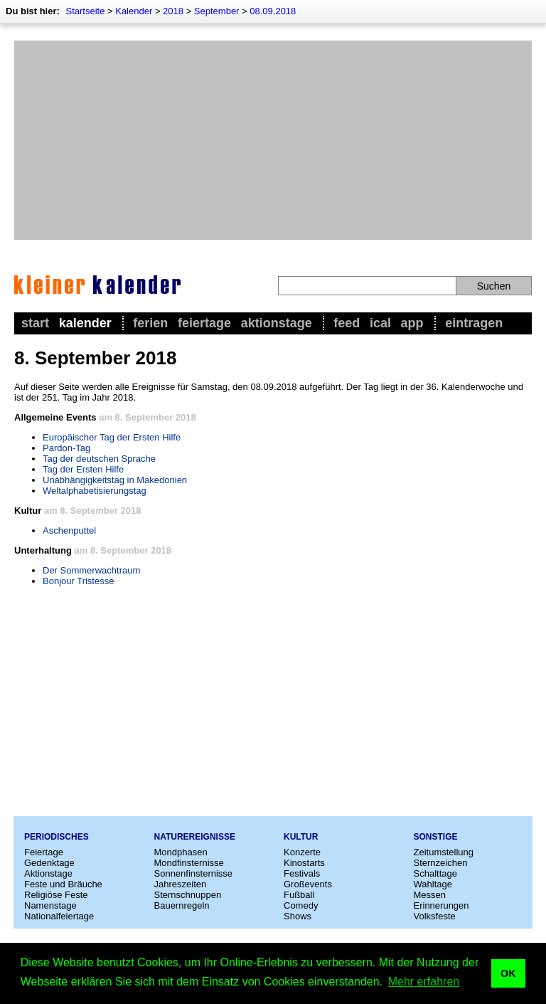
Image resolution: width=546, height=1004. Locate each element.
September (217, 11)
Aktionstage (276, 323)
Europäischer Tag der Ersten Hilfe (112, 437)
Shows (297, 916)
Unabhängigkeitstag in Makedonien (115, 480)
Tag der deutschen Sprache (99, 458)
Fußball (299, 894)
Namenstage (50, 905)
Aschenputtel (69, 530)
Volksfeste (435, 916)
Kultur (301, 837)
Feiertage (204, 323)
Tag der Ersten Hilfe (83, 469)
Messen (430, 894)
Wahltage (433, 884)
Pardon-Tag (66, 448)
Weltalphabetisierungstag (94, 490)
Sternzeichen (441, 862)
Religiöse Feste (56, 894)
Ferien (150, 323)
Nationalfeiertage (59, 916)
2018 (173, 11)
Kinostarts (304, 862)
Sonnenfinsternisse (193, 873)
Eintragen (474, 323)
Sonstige (436, 837)
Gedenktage (49, 862)
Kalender (133, 11)
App (412, 323)
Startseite (85, 11)
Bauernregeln (182, 905)
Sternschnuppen (188, 894)
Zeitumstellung (444, 852)
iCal (380, 323)
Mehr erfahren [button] (424, 982)
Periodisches (56, 837)
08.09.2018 (273, 11)
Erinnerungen (441, 905)
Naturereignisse (194, 837)
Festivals (302, 873)
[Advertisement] (273, 140)
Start (35, 323)
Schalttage (435, 873)
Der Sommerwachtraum (91, 570)
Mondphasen (181, 852)
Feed (346, 323)
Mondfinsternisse (189, 862)
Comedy (301, 905)
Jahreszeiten (180, 884)
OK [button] (508, 973)
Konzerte (302, 852)
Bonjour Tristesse (78, 581)
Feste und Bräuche (63, 884)
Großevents (308, 884)
